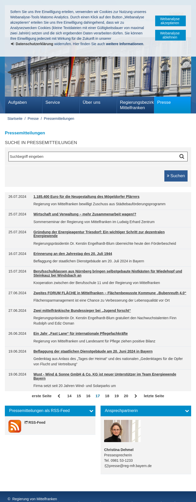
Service (52, 102)
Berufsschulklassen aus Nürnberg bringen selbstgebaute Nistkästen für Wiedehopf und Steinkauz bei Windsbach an (107, 273)
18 (107, 396)
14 (69, 396)
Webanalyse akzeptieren (170, 21)
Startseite (14, 119)
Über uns (91, 102)
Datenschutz (45, 494)
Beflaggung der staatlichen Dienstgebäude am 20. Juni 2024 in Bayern (93, 351)
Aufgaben (17, 102)
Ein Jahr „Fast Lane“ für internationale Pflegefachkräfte (80, 334)
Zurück (59, 396)
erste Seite (42, 396)
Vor (135, 396)
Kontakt (69, 494)
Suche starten (183, 156)
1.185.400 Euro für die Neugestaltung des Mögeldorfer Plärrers (86, 197)
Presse (164, 102)
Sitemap (89, 494)
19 (116, 396)
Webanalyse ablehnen (170, 35)
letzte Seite (154, 396)
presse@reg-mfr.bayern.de (130, 466)
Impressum (17, 494)
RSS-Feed (37, 422)
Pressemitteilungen (59, 119)
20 (126, 396)
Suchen (177, 175)
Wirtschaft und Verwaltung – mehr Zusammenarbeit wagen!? (84, 214)
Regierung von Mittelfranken (34, 489)
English (143, 494)
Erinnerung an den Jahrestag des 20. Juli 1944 (72, 254)
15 (79, 396)
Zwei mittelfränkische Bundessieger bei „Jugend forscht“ (82, 311)
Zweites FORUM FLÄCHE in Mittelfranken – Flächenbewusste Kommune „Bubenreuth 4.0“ (109, 293)
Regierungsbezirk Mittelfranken (137, 105)
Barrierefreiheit (116, 494)
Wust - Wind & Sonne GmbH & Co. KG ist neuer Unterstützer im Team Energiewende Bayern (104, 376)
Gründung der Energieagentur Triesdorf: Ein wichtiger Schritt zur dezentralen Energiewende (99, 234)
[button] (50, 411)
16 (88, 396)
